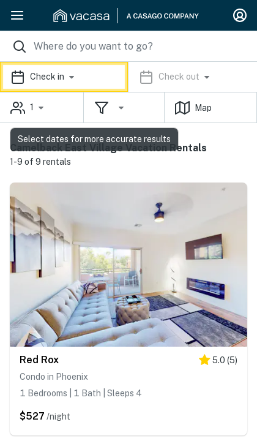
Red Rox (39, 360)
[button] (128, 77)
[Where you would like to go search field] (128, 46)
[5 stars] (218, 362)
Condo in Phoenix (54, 377)
